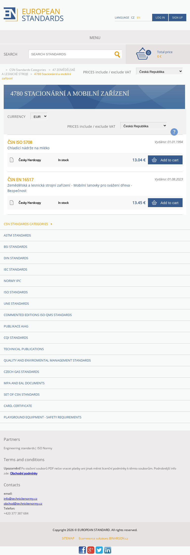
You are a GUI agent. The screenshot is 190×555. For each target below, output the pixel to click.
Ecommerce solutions (93, 538)
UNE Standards (16, 303)
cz (132, 17)
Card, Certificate (18, 406)
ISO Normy (44, 448)
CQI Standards (16, 337)
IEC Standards (15, 269)
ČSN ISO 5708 (28, 145)
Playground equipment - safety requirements (42, 417)
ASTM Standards (17, 235)
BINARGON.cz (118, 538)
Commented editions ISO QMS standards (38, 315)
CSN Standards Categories (28, 70)
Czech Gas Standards (21, 371)
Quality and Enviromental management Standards (47, 360)
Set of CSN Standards (22, 394)
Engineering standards (19, 448)
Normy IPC (12, 280)
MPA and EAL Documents (24, 383)
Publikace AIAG (16, 326)
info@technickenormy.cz (20, 498)
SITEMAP (68, 538)
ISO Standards (16, 292)
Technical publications (24, 349)
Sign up (177, 17)
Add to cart (170, 160)
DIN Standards (16, 258)
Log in (160, 17)
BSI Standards (15, 246)
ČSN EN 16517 (69, 185)
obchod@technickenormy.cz (23, 503)
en (138, 17)
